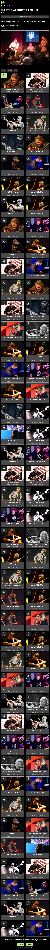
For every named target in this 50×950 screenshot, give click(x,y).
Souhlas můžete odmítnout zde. (25, 947)
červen (4, 70)
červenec (9, 70)
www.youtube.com (6, 28)
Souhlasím (29, 944)
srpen (15, 70)
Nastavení (20, 944)
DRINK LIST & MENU (25, 16)
